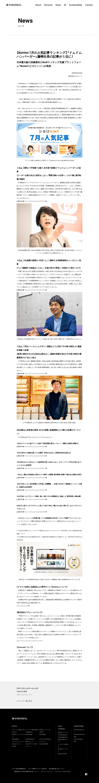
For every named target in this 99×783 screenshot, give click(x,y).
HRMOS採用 (29, 734)
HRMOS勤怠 (42, 734)
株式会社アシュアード (63, 750)
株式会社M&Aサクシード (63, 741)
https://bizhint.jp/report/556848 (34, 201)
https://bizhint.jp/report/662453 (34, 499)
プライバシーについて (47, 771)
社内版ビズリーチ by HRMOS (44, 731)
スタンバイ (28, 746)
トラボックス (42, 741)
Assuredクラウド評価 (31, 744)
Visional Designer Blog (78, 740)
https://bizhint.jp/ (49, 90)
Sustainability (75, 5)
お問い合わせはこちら (24, 694)
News (58, 5)
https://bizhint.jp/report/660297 (34, 490)
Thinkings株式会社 (62, 737)
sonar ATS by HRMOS (45, 739)
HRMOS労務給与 (30, 739)
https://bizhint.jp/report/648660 (34, 468)
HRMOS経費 (15, 739)
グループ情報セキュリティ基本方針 (37, 768)
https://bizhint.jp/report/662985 (34, 512)
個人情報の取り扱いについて (56, 768)
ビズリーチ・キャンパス (18, 741)
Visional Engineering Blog (79, 735)
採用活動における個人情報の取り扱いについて (26, 771)
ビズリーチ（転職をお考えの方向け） (18, 731)
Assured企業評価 (43, 744)
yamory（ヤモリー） (16, 744)
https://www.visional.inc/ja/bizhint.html (29, 641)
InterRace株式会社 (63, 734)
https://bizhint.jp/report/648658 (34, 373)
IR (65, 5)
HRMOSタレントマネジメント (18, 736)
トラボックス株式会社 (63, 745)
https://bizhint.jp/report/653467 (34, 477)
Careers (89, 5)
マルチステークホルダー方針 (62, 771)
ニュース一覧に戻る (25, 701)
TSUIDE (14, 746)
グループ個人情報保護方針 (19, 768)
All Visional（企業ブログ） (79, 731)
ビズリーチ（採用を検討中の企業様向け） (32, 731)
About (38, 5)
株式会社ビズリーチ (63, 732)
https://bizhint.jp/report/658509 (34, 456)
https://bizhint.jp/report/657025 (34, 290)
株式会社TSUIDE (62, 753)
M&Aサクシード (30, 741)
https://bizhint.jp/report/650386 (34, 446)
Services (48, 5)
